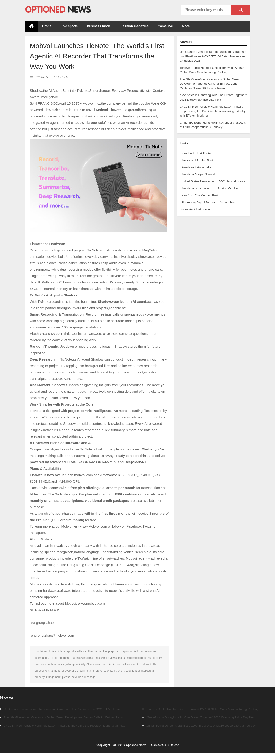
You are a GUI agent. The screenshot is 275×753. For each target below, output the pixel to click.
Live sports (69, 26)
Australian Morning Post (197, 160)
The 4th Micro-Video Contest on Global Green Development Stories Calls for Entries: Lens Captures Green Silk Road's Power (210, 84)
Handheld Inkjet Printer (196, 153)
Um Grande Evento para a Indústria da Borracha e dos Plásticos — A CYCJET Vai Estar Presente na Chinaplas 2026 (213, 56)
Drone (46, 26)
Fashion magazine (134, 26)
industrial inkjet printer (195, 209)
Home (31, 26)
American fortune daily (196, 167)
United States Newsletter (197, 181)
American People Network (198, 174)
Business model (99, 26)
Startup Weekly (228, 188)
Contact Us (158, 745)
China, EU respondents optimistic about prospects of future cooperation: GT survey (199, 725)
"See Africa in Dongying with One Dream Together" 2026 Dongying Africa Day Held (198, 717)
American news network (197, 188)
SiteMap (173, 745)
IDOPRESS (61, 77)
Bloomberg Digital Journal (198, 202)
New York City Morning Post (199, 195)
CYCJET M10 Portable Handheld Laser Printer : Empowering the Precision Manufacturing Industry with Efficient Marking (212, 111)
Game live (165, 26)
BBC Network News (232, 181)
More (186, 26)
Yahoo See (227, 202)
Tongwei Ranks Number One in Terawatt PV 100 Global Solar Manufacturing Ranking (200, 709)
